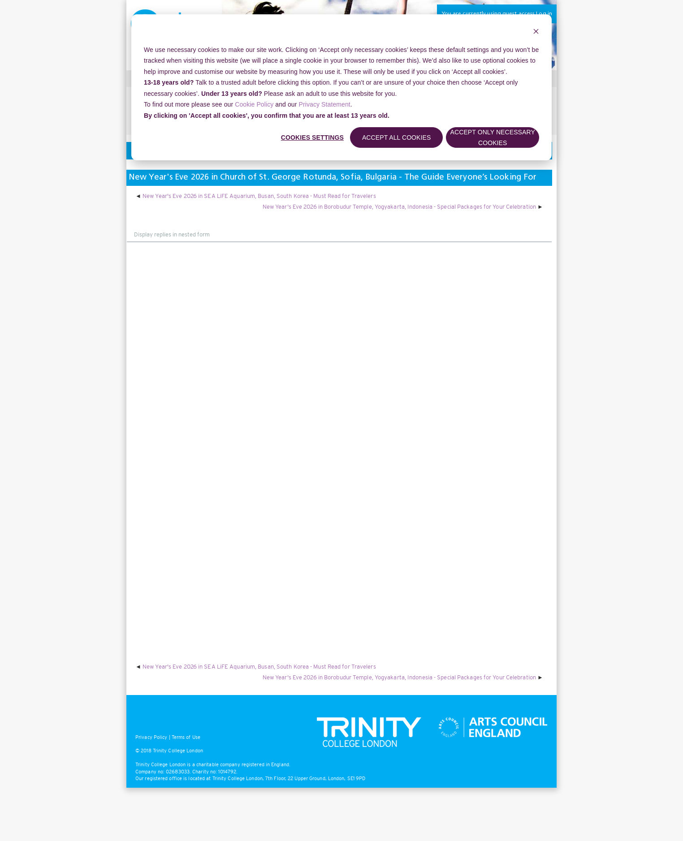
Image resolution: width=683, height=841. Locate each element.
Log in (544, 14)
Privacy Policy (151, 737)
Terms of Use (186, 737)
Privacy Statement (324, 104)
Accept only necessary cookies (492, 138)
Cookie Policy (254, 104)
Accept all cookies (396, 137)
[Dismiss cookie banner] (536, 32)
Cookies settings (312, 137)
